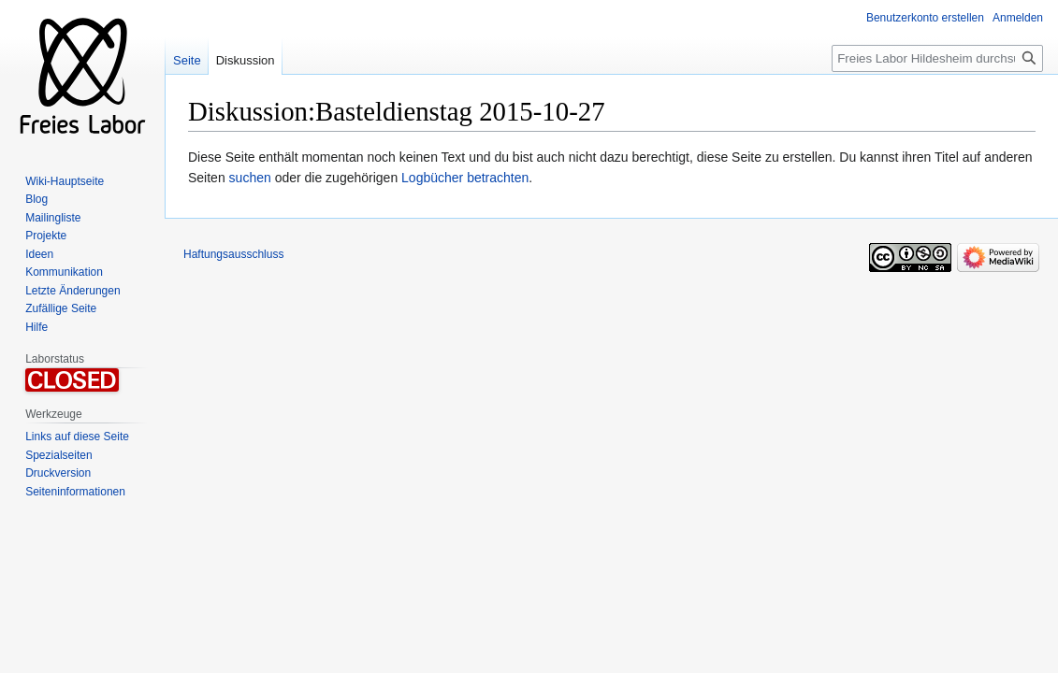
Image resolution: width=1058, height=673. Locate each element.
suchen (250, 177)
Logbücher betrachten (465, 177)
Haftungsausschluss (233, 254)
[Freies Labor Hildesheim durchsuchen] (937, 58)
